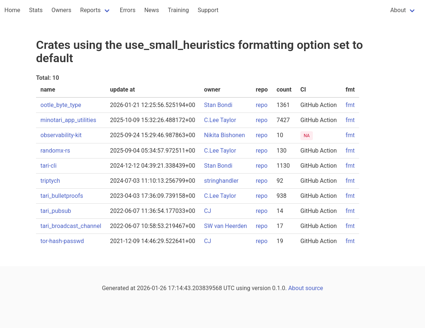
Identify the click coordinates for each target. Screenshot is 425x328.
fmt (350, 104)
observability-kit (61, 135)
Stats (36, 10)
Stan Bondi (218, 104)
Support (208, 10)
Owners (61, 10)
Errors (128, 10)
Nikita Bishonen (224, 135)
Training (178, 10)
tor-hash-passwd (62, 241)
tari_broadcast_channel (70, 225)
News (151, 10)
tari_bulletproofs (61, 195)
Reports (90, 10)
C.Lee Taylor (220, 120)
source (314, 288)
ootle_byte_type (60, 104)
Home (12, 10)
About (398, 10)
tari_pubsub (55, 210)
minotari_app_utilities (68, 120)
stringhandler (221, 180)
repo (262, 104)
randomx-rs (55, 150)
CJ (207, 210)
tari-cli (48, 165)
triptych (50, 180)
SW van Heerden (225, 225)
